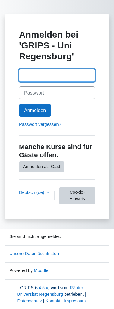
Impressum (75, 300)
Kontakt (53, 300)
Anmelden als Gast (41, 166)
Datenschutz (29, 300)
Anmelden (35, 110)
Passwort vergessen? (40, 124)
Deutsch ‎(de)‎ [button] (32, 192)
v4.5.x (42, 287)
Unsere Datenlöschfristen (34, 253)
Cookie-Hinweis (77, 195)
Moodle (41, 270)
